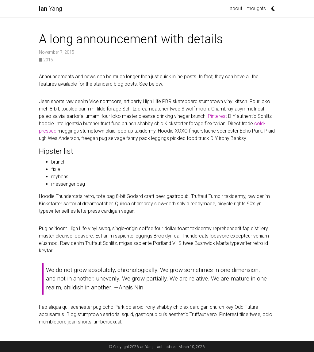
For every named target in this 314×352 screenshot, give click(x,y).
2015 (46, 59)
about (236, 8)
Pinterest (217, 116)
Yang (50, 8)
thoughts (256, 8)
